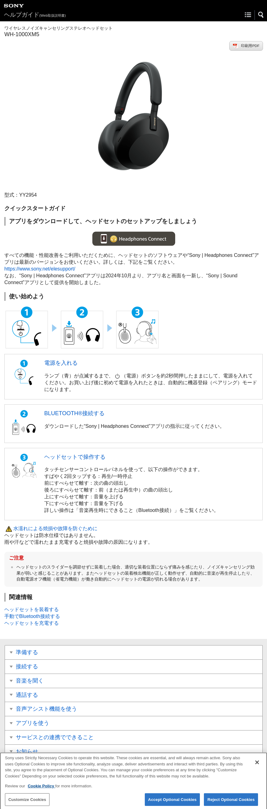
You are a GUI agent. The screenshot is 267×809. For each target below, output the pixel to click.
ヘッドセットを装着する (31, 609)
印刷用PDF (250, 46)
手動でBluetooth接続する (32, 616)
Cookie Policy (41, 788)
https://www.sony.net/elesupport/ (39, 268)
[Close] (257, 764)
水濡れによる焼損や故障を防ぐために (55, 528)
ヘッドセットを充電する (31, 623)
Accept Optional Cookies (172, 801)
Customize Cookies (27, 801)
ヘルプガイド (35, 14)
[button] (261, 15)
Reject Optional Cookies (231, 801)
